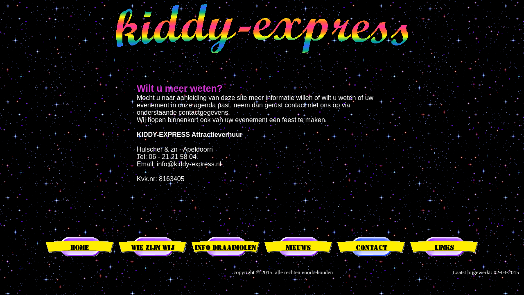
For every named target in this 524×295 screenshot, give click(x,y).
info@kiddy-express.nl (189, 164)
